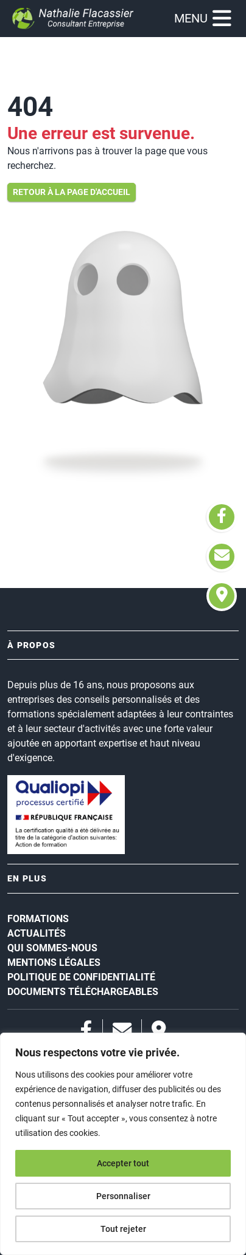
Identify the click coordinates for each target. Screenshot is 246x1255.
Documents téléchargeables (82, 991)
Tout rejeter (123, 1229)
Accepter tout (123, 1163)
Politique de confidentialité (81, 977)
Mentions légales (53, 962)
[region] (123, 1144)
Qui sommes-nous (52, 948)
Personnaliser (123, 1196)
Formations (38, 919)
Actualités (36, 933)
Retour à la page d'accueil (71, 192)
